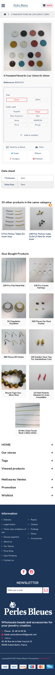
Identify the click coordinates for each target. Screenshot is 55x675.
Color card (11, 107)
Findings (34, 529)
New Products (10, 555)
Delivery (7, 519)
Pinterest (38, 159)
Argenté (16, 111)
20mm (37, 99)
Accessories (36, 538)
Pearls (33, 519)
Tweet (14, 153)
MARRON (38, 120)
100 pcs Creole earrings (41, 286)
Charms (34, 524)
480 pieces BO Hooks (14, 357)
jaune (16, 120)
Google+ (15, 159)
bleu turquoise (16, 116)
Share (38, 153)
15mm (16, 100)
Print (41, 147)
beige (37, 112)
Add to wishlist (30, 135)
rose (17, 125)
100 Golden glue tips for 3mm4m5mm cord (41, 358)
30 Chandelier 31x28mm (13, 322)
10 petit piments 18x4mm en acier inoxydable (41, 395)
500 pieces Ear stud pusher (41, 322)
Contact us (9, 560)
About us (8, 541)
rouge (37, 125)
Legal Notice (9, 524)
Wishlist (7, 495)
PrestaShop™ (44, 658)
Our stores (8, 453)
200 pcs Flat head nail (13, 285)
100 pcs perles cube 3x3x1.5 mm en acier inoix (40, 236)
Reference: (9, 82)
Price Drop (8, 551)
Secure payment (11, 537)
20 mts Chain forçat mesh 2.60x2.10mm (27, 431)
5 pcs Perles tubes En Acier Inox (13, 235)
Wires (33, 533)
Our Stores (9, 546)
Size (8, 95)
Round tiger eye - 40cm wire (13, 394)
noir (38, 116)
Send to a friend (17, 147)
